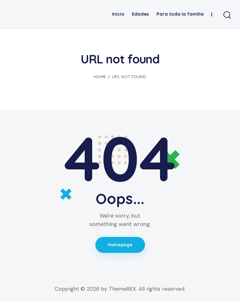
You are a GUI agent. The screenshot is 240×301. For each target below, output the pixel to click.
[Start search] (227, 15)
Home (100, 76)
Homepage (120, 245)
